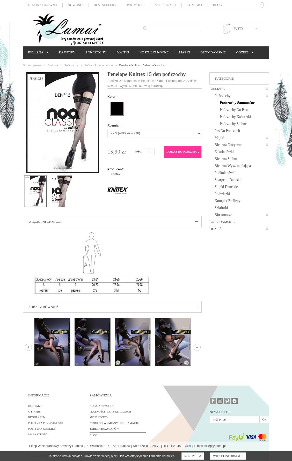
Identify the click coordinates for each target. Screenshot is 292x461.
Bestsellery (105, 5)
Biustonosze (223, 215)
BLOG (93, 435)
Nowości (75, 5)
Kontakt (195, 5)
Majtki (123, 52)
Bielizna (36, 52)
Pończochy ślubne (233, 124)
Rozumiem (192, 456)
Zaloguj (262, 5)
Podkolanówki (225, 173)
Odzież (243, 52)
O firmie (34, 411)
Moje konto (165, 5)
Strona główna (42, 5)
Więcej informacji (228, 456)
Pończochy (96, 52)
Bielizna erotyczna (228, 145)
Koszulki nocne (154, 52)
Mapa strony (38, 434)
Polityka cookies (41, 428)
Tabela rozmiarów (104, 428)
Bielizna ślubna (226, 159)
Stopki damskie (226, 187)
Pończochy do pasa (234, 110)
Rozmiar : (114, 125)
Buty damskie (213, 52)
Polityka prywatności (45, 422)
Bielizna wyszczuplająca (233, 166)
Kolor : (112, 97)
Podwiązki (222, 194)
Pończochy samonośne (98, 65)
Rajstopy (67, 52)
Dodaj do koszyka (182, 151)
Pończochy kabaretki (235, 117)
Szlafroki (221, 208)
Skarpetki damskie (228, 180)
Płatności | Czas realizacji (110, 411)
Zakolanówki (224, 152)
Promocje (135, 5)
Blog (217, 5)
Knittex (115, 174)
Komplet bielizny (227, 201)
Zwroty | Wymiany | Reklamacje (114, 422)
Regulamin (36, 417)
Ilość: (138, 151)
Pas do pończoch (227, 131)
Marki (184, 52)
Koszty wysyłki (102, 405)
